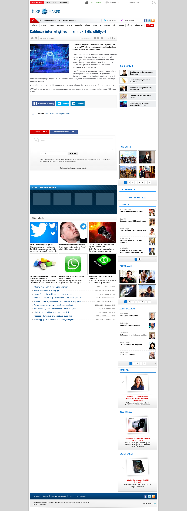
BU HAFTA (137, 198)
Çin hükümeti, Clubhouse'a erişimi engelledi (51, 312)
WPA (67, 114)
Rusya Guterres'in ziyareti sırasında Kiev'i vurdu (139, 104)
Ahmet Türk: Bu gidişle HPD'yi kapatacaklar (141, 89)
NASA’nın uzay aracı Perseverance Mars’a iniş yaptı (55, 309)
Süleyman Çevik (134, 210)
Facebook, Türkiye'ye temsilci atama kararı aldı (53, 316)
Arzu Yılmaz (134, 334)
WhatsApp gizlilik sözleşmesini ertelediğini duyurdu (54, 320)
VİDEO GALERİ (125, 266)
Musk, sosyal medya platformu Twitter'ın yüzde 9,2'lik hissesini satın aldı (73, 247)
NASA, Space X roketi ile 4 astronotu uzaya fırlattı (54, 294)
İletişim (45, 496)
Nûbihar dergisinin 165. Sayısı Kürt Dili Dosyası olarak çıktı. (138, 483)
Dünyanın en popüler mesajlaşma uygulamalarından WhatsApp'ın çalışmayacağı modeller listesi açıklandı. (73, 279)
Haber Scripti (147, 503)
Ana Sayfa (36, 496)
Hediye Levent (134, 344)
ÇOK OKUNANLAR (127, 189)
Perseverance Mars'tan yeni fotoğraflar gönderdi (53, 305)
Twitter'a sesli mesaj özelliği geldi (47, 291)
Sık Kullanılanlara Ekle (58, 496)
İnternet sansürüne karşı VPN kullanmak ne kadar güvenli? (57, 298)
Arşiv (54, 2)
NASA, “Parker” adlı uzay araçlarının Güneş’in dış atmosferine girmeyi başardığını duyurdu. (103, 248)
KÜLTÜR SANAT (126, 454)
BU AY (144, 198)
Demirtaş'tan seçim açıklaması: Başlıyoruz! (141, 73)
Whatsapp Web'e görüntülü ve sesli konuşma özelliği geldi (57, 301)
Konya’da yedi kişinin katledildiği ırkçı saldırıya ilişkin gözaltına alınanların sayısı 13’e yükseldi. (138, 442)
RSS (70, 496)
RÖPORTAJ (124, 370)
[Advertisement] (170, 45)
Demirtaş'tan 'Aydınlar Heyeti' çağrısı (141, 96)
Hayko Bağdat (134, 324)
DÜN (130, 198)
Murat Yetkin (134, 315)
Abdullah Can (134, 250)
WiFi (46, 114)
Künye (48, 2)
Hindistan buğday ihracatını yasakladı (140, 81)
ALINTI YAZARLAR (127, 309)
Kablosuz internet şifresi (57, 114)
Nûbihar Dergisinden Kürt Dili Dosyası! (60, 20)
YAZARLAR (124, 204)
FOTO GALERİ (125, 147)
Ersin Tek (134, 220)
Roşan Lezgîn (134, 230)
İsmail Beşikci (134, 353)
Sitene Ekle (63, 2)
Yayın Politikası (81, 496)
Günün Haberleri (37, 2)
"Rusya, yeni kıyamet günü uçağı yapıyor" (51, 287)
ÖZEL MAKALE (125, 412)
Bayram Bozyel (134, 241)
